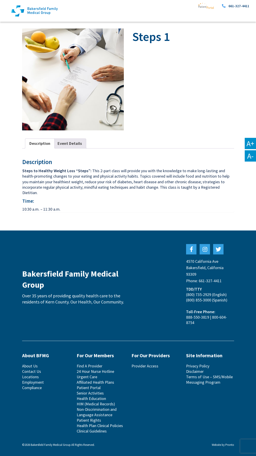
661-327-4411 (238, 6)
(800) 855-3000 (198, 300)
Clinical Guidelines (92, 431)
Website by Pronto (223, 445)
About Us (30, 366)
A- (250, 156)
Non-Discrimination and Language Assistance (97, 412)
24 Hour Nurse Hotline (95, 371)
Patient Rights (89, 420)
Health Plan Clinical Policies (100, 425)
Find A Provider (89, 366)
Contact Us (31, 371)
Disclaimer (195, 371)
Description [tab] (39, 143)
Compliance (32, 387)
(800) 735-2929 (198, 294)
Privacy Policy (197, 366)
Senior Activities (90, 393)
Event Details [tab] (70, 143)
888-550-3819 (197, 317)
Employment (33, 382)
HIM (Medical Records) (96, 404)
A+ (250, 143)
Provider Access (144, 366)
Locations (30, 376)
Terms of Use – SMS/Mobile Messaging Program (209, 379)
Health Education (91, 398)
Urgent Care (87, 376)
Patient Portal (89, 387)
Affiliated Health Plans (95, 382)
